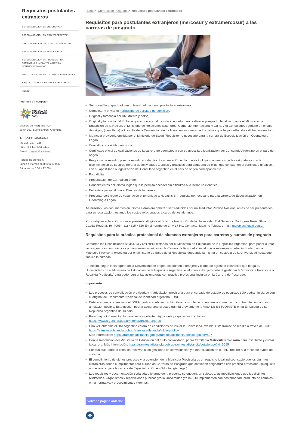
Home (90, 10)
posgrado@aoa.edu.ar (40, 151)
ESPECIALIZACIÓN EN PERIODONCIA (42, 51)
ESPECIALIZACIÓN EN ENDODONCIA (42, 26)
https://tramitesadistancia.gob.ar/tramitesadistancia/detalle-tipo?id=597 (163, 335)
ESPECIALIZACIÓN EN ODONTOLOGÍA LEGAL (46, 43)
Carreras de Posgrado (113, 10)
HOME (25, 91)
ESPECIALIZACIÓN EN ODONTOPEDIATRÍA (45, 35)
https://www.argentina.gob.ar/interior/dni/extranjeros (125, 320)
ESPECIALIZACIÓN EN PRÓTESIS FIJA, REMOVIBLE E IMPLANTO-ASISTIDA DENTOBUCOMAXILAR (43, 62)
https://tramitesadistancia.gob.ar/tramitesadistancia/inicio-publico (134, 330)
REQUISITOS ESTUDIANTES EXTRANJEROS (46, 82)
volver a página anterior (105, 401)
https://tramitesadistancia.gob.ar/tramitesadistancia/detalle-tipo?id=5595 (179, 344)
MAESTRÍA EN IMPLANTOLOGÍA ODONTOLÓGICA (48, 74)
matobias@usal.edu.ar (247, 225)
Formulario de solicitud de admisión (144, 110)
